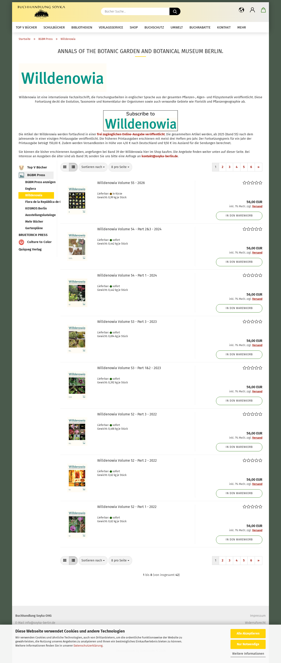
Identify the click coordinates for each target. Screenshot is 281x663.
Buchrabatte (200, 27)
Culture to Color (35, 242)
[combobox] (93, 167)
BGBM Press (32, 175)
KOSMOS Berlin (36, 208)
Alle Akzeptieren (248, 633)
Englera (30, 189)
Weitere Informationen (248, 654)
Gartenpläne (34, 228)
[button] (241, 10)
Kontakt (224, 27)
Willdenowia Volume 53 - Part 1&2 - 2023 (129, 368)
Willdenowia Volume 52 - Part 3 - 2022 (127, 414)
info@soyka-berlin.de (40, 623)
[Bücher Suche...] (174, 11)
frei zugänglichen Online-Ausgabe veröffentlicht (131, 134)
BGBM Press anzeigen (39, 182)
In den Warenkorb (239, 215)
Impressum (258, 616)
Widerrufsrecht (255, 623)
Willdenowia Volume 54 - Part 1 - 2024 (127, 275)
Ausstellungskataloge (39, 215)
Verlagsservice (111, 27)
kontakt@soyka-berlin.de (160, 156)
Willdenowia (33, 195)
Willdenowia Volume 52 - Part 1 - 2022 (127, 507)
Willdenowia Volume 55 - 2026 (121, 183)
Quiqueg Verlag (30, 249)
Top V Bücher (26, 27)
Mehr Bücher (34, 221)
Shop (134, 27)
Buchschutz (154, 27)
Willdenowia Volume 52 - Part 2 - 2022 (127, 460)
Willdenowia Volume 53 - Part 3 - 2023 (127, 322)
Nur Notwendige (248, 644)
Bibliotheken (81, 27)
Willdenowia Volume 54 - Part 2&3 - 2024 (129, 229)
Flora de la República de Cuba (39, 202)
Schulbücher (54, 27)
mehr (241, 27)
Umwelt (177, 27)
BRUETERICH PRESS (33, 235)
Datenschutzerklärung (88, 645)
